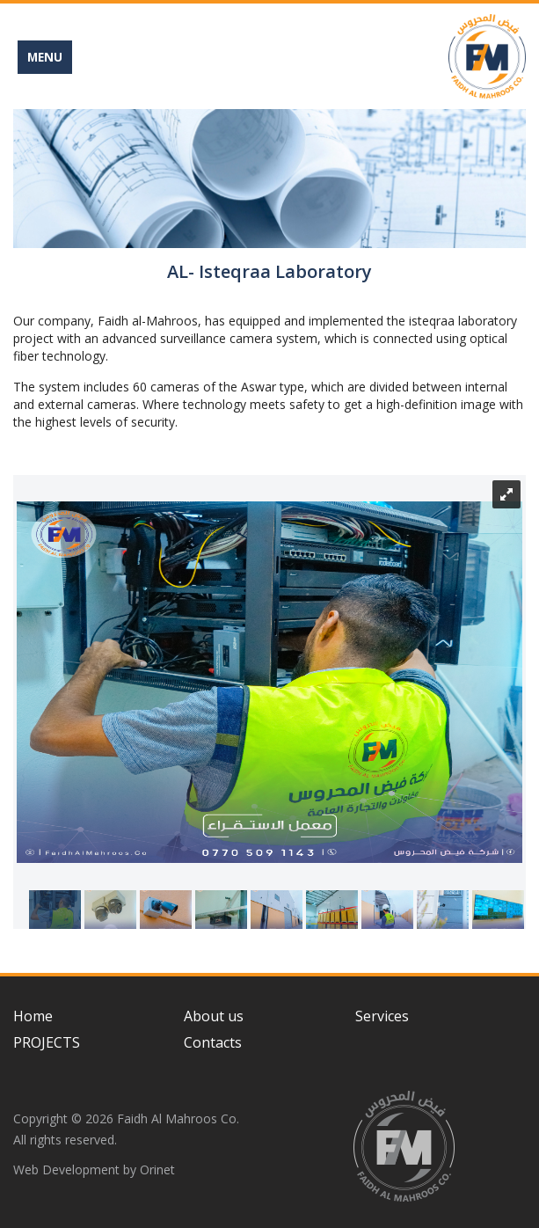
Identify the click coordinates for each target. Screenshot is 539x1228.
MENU (44, 57)
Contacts (213, 1042)
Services (382, 1016)
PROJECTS (46, 1042)
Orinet (157, 1169)
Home (33, 1016)
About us (214, 1016)
